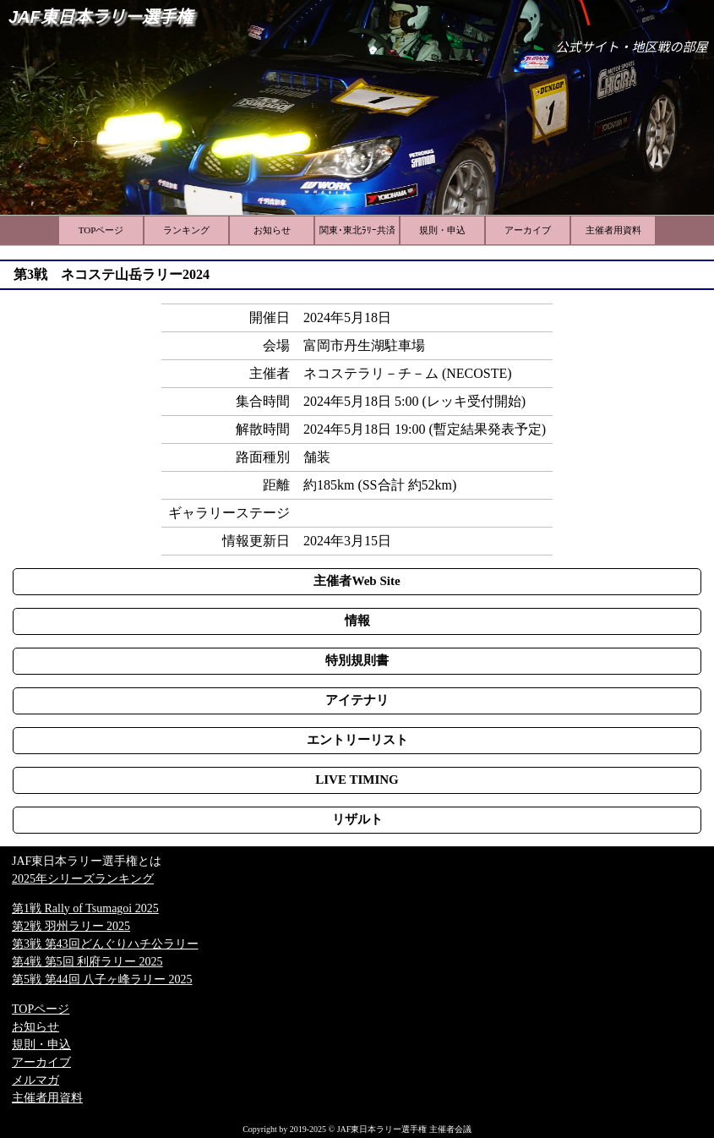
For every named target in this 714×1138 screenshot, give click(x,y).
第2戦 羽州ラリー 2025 (71, 926)
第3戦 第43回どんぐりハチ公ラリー (105, 944)
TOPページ (40, 1009)
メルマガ (35, 1080)
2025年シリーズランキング (83, 879)
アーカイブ (41, 1062)
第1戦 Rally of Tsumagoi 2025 (85, 908)
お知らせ (35, 1026)
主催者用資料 (47, 1097)
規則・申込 (41, 1044)
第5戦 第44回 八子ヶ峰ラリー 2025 (102, 979)
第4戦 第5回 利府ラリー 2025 (87, 961)
